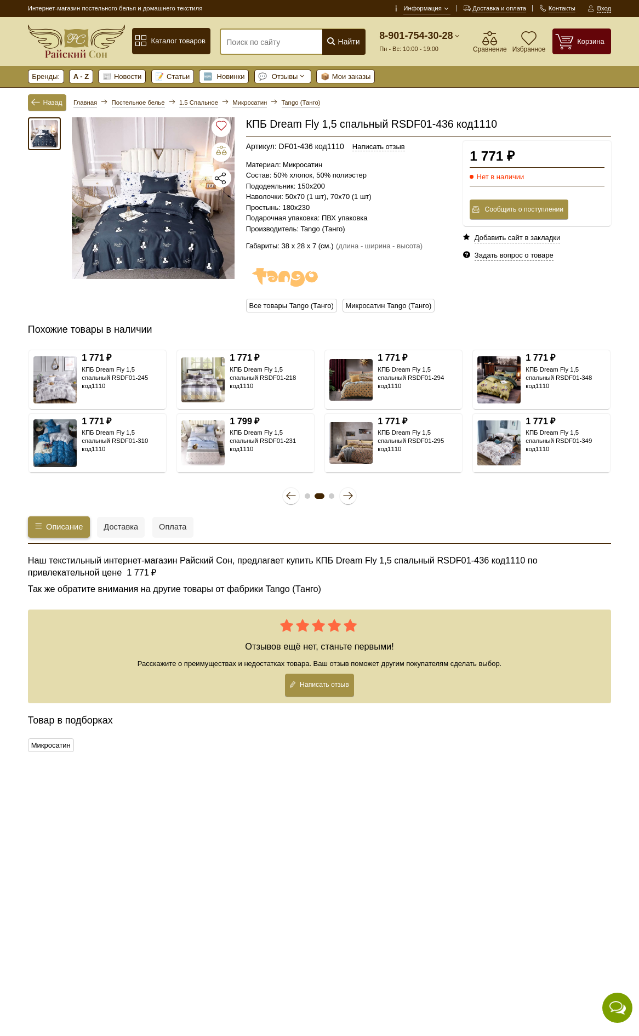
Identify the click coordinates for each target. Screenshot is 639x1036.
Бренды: (46, 76)
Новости (121, 76)
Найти (343, 41)
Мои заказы (346, 76)
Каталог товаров (170, 41)
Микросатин (51, 745)
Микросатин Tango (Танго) (388, 305)
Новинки (224, 76)
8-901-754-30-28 (416, 35)
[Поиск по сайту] (280, 42)
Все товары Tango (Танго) (291, 305)
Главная (85, 102)
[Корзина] (582, 41)
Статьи (172, 76)
